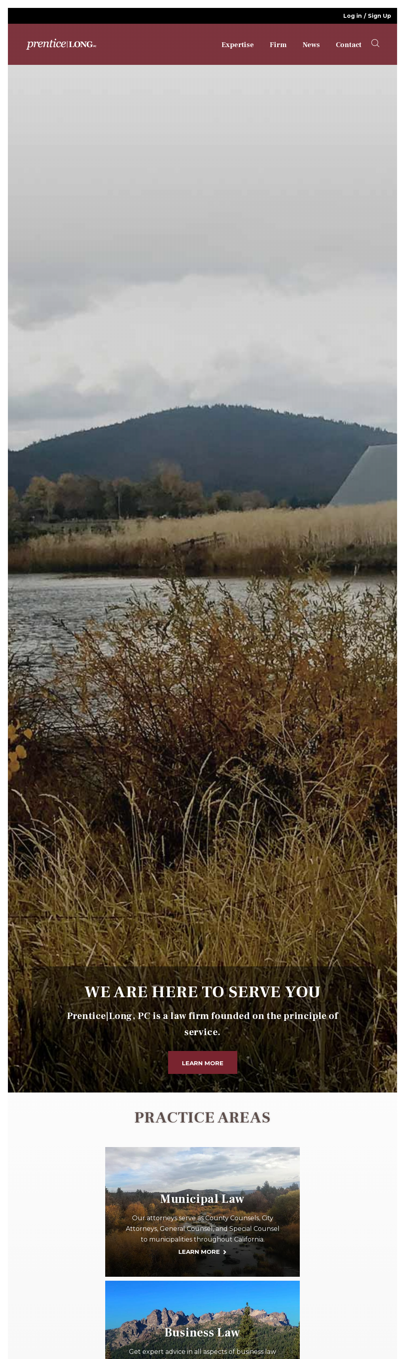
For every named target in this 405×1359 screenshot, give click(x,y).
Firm (278, 44)
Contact (348, 44)
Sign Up (379, 15)
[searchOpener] (375, 43)
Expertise (237, 44)
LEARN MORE (199, 1251)
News (311, 44)
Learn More (202, 1063)
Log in (352, 15)
